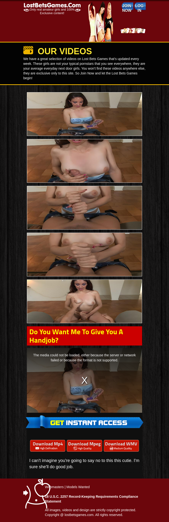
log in (139, 8)
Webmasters (54, 487)
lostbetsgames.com (79, 515)
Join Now (127, 8)
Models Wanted (78, 487)
